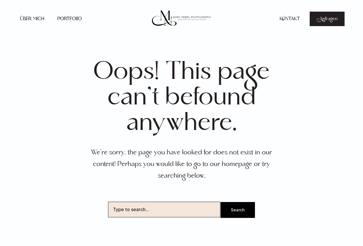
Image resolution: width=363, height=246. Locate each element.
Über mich (32, 18)
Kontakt (290, 18)
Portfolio (69, 18)
